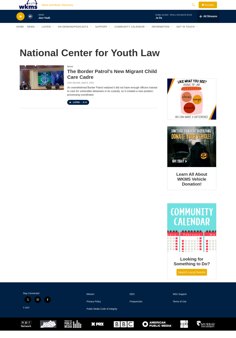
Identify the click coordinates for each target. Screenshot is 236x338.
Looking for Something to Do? (192, 269)
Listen (46, 34)
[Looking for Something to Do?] (191, 235)
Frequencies (136, 309)
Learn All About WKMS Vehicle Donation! (191, 186)
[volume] (30, 24)
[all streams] (208, 23)
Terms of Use (179, 309)
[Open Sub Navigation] (37, 34)
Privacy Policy (94, 309)
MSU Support (180, 301)
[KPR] (48, 331)
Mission (90, 301)
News (31, 34)
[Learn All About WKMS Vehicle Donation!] (191, 154)
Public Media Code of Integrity (102, 316)
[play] (20, 24)
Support (101, 34)
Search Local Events (191, 280)
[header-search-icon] (195, 8)
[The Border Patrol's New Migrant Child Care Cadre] (42, 85)
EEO (132, 301)
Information (160, 34)
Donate (211, 8)
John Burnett (73, 90)
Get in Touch (186, 34)
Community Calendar (130, 34)
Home (20, 34)
